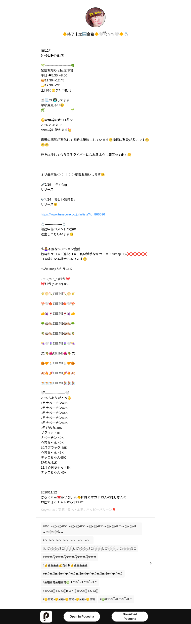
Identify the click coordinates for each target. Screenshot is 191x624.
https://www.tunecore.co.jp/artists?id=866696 (73, 214)
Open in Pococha (82, 616)
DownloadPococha (130, 617)
